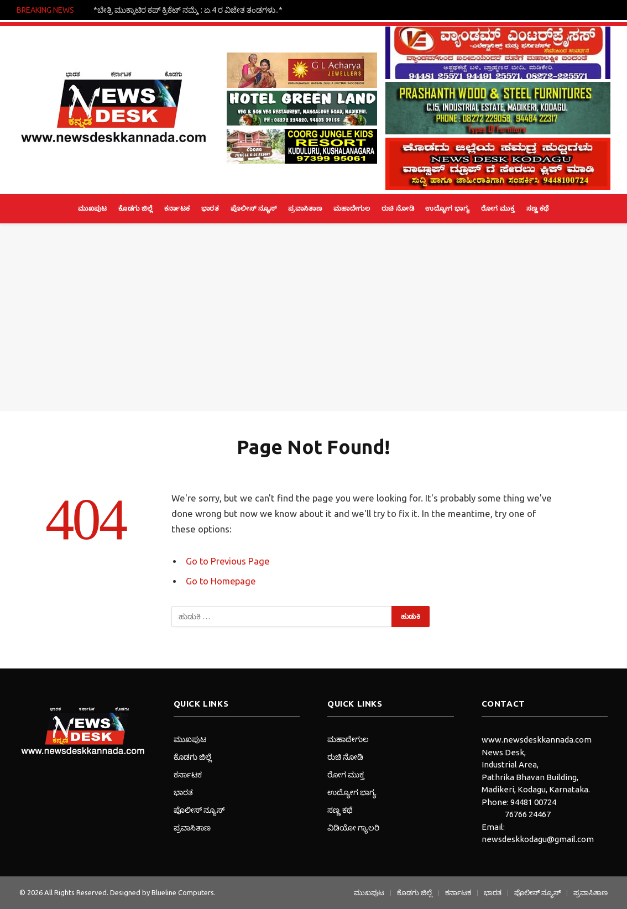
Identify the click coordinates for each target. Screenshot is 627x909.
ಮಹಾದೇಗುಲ (351, 208)
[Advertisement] (313, 317)
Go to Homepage (221, 581)
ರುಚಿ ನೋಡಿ (398, 208)
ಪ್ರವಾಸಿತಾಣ (305, 208)
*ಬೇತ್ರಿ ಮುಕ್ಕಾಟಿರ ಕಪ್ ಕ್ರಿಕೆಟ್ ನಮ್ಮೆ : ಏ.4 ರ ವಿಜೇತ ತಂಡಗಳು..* (188, 10)
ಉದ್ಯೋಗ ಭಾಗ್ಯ (447, 208)
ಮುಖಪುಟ (92, 208)
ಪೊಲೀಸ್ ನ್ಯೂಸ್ (254, 208)
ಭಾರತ (210, 208)
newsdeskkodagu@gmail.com (538, 839)
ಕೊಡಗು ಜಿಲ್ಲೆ (135, 208)
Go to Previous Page (228, 561)
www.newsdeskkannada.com (537, 739)
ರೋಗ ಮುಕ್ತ (498, 208)
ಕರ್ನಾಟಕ (177, 208)
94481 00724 (533, 802)
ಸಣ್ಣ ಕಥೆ (537, 208)
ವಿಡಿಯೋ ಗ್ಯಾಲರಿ (353, 827)
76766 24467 (528, 814)
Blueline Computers (182, 892)
